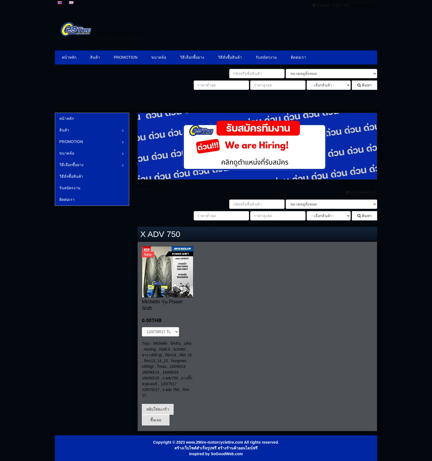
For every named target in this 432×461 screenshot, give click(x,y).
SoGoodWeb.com (227, 454)
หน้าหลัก (69, 57)
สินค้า (95, 57)
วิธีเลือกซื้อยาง (192, 57)
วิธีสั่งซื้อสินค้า (230, 57)
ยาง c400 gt (152, 355)
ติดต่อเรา (298, 57)
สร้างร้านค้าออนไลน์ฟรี (238, 448)
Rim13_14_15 (156, 360)
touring (150, 349)
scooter (179, 349)
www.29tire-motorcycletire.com (214, 442)
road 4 (164, 349)
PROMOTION (125, 57)
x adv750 (170, 378)
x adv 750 (171, 389)
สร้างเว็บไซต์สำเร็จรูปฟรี (195, 448)
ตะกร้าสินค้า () (361, 192)
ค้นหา (364, 85)
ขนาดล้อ (158, 57)
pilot (187, 343)
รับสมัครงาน (266, 57)
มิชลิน (176, 343)
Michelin (160, 343)
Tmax (161, 366)
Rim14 (170, 355)
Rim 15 (186, 355)
